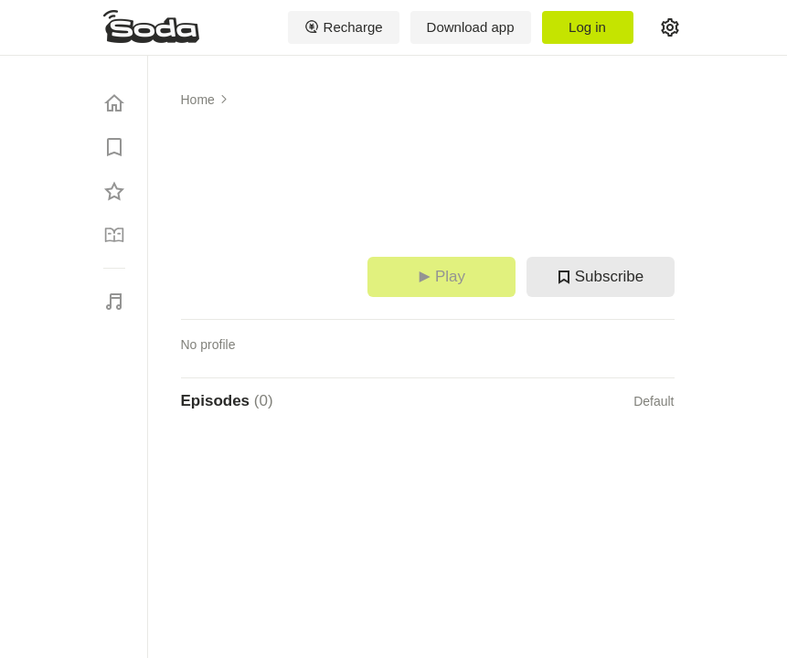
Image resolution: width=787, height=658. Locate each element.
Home (198, 99)
